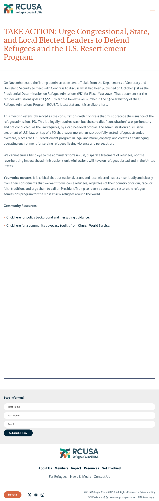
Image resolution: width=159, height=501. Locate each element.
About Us (45, 468)
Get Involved (111, 468)
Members (61, 468)
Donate (12, 494)
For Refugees (58, 477)
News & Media (80, 477)
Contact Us (102, 477)
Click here (13, 217)
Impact (76, 468)
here (104, 105)
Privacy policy (147, 492)
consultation (117, 122)
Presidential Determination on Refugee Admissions (40, 94)
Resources (91, 468)
